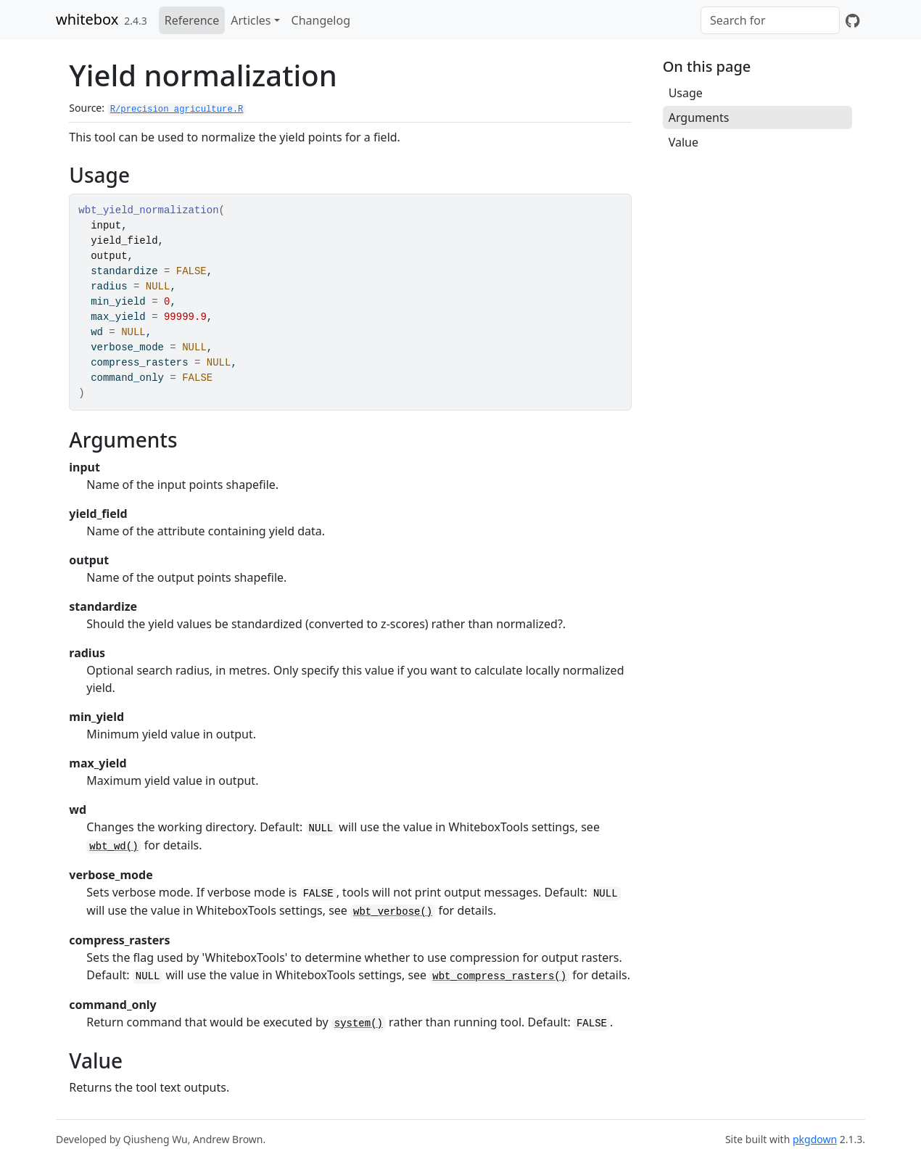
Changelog (321, 20)
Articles (250, 20)
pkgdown (815, 1139)
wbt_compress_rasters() (499, 976)
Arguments (699, 117)
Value (683, 142)
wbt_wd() (113, 846)
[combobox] (770, 20)
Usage (686, 93)
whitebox (87, 19)
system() (358, 1023)
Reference (192, 20)
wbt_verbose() (392, 912)
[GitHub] (852, 20)
